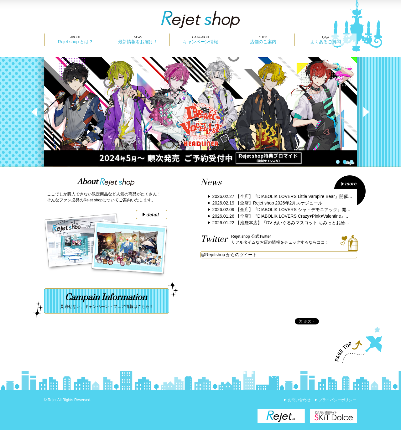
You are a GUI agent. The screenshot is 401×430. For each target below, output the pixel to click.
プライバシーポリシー (337, 400)
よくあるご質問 (325, 41)
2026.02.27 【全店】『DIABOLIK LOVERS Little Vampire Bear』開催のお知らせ (291, 196)
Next (363, 112)
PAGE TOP (355, 345)
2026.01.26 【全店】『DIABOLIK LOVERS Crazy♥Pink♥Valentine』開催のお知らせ (294, 216)
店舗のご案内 (263, 41)
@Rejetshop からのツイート (229, 254)
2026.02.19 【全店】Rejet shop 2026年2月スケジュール (267, 202)
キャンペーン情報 (200, 41)
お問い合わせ (299, 400)
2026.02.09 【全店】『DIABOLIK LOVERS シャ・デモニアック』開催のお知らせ (292, 209)
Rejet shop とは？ (75, 41)
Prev (37, 112)
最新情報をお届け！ (138, 41)
